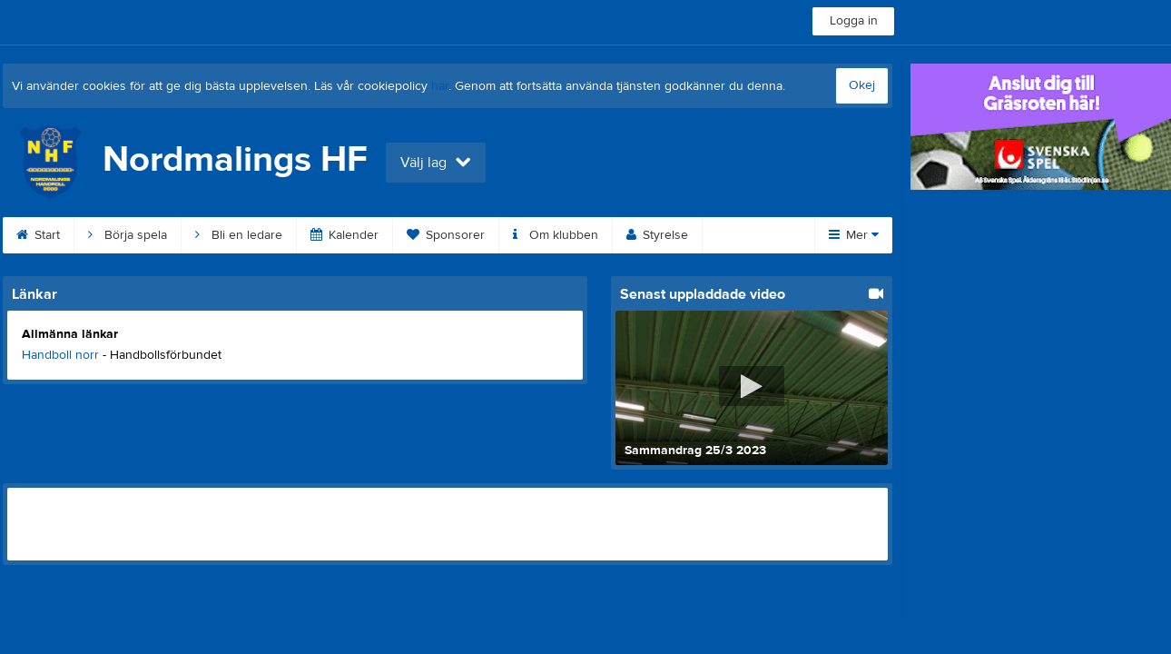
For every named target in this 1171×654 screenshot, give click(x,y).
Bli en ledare (238, 235)
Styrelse (657, 235)
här (439, 86)
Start (38, 235)
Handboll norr (60, 355)
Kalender (344, 235)
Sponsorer (446, 235)
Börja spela (127, 235)
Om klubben (555, 235)
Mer (854, 235)
